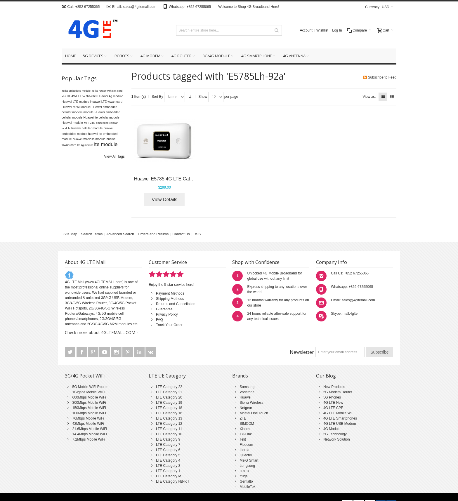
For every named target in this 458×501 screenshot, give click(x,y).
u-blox (244, 471)
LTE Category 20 (169, 397)
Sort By (157, 97)
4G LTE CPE (333, 408)
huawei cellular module (87, 128)
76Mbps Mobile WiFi (88, 418)
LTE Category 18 (169, 408)
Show (202, 97)
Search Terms (92, 234)
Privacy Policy (167, 314)
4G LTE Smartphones (340, 418)
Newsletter (302, 352)
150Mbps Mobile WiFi (89, 408)
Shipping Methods (170, 299)
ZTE (243, 418)
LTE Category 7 (168, 445)
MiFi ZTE (89, 122)
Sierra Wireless (251, 403)
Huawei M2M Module (76, 107)
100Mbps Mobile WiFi (89, 413)
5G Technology (335, 434)
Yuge (243, 476)
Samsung (247, 387)
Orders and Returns (153, 234)
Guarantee (164, 309)
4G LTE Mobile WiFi (338, 413)
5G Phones (332, 397)
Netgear (246, 408)
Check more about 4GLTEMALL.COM (100, 332)
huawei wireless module (89, 139)
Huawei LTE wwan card (106, 101)
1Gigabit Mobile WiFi (88, 392)
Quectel (245, 455)
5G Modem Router (337, 392)
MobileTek (247, 487)
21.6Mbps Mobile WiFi (89, 429)
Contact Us (181, 234)
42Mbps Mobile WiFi (88, 424)
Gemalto (246, 481)
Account (306, 30)
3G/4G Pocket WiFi (85, 376)
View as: (369, 97)
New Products (334, 387)
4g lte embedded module (76, 90)
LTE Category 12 (169, 424)
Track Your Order (169, 325)
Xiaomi (245, 429)
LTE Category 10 (169, 434)
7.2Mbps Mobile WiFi (88, 439)
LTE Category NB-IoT (172, 481)
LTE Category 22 (169, 387)
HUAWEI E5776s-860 (82, 96)
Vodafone (247, 392)
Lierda (244, 450)
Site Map (70, 234)
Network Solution (336, 439)
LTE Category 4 (168, 460)
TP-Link (245, 434)
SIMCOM (247, 424)
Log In (337, 30)
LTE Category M (168, 476)
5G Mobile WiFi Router (89, 387)
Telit (243, 439)
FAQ (159, 320)
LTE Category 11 (169, 429)
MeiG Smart (249, 460)
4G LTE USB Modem (339, 424)
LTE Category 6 (168, 450)
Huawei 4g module (110, 96)
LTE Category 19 (169, 403)
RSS (197, 234)
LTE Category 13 (169, 418)
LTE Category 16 (169, 413)
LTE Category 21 (169, 392)
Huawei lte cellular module (101, 117)
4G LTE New (333, 403)
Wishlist (322, 30)
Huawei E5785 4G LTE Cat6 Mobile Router (178, 178)
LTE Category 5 (168, 455)
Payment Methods (170, 293)
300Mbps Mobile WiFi (89, 403)
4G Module (332, 429)
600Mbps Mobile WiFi (89, 397)
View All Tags (114, 156)
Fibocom (246, 445)
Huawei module (72, 122)
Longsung (247, 466)
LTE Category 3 (168, 466)
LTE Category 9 (168, 439)
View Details (164, 199)
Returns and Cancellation (175, 304)
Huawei (245, 397)
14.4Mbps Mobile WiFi (89, 434)
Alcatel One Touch (254, 413)
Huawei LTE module (75, 101)
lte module (105, 144)
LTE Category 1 (168, 471)
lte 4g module (85, 145)
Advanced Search (120, 234)
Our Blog (326, 376)
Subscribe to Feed (382, 77)
